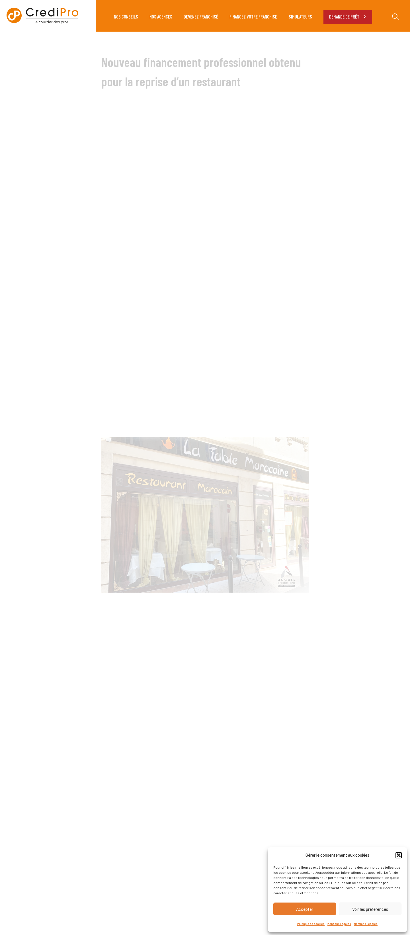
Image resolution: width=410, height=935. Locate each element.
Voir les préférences (370, 909)
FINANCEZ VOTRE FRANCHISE (253, 16)
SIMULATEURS (300, 16)
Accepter (304, 909)
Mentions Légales (339, 924)
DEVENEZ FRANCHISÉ (201, 16)
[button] (398, 855)
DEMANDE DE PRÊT (348, 16)
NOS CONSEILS (126, 16)
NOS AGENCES (160, 16)
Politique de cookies (311, 924)
